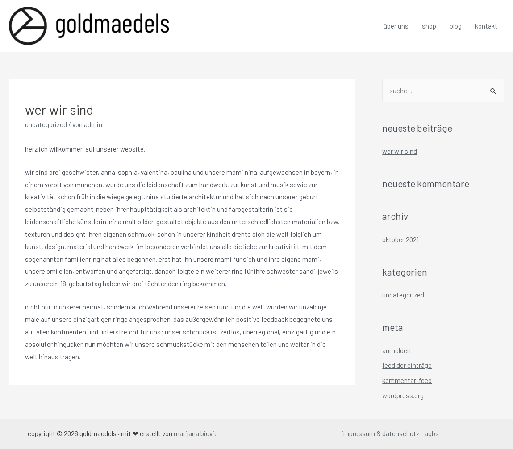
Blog (456, 26)
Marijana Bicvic (196, 433)
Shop (429, 26)
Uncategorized (46, 124)
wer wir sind (399, 151)
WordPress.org (403, 395)
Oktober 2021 (400, 239)
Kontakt (486, 26)
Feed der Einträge (407, 365)
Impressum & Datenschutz (380, 433)
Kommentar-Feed (407, 380)
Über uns (396, 26)
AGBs (432, 433)
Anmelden (396, 350)
